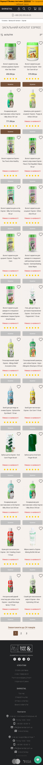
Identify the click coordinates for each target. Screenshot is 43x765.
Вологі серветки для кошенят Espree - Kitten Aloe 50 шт (32, 211)
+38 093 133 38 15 (23, 724)
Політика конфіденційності (21, 678)
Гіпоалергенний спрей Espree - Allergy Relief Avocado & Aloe (10, 363)
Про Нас (21, 693)
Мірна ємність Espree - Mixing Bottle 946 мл (32, 550)
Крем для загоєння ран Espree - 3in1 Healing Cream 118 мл (10, 552)
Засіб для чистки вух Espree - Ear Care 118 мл (32, 409)
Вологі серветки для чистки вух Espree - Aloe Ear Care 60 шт (32, 66)
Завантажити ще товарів (21, 627)
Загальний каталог (15, 20)
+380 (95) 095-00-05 (22, 15)
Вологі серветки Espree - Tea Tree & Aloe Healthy (10, 160)
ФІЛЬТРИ (8, 35)
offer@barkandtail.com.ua (23, 727)
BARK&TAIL (7, 9)
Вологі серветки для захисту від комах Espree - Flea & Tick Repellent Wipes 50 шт (32, 163)
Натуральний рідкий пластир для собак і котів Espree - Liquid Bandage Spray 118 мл (10, 601)
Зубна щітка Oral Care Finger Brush (32, 456)
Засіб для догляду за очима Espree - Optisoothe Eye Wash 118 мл (10, 410)
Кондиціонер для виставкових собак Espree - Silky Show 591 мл (10, 114)
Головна (4, 20)
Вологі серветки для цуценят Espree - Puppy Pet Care (10, 258)
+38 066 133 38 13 (23, 745)
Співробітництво (21, 697)
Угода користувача (21, 681)
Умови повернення (21, 674)
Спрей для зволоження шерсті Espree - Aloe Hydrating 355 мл (32, 599)
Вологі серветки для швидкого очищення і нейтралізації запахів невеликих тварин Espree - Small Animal (10, 313)
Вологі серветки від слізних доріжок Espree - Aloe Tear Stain (10, 66)
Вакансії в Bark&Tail (21, 705)
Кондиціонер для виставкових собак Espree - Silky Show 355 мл (32, 505)
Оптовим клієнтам (21, 701)
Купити (10, 84)
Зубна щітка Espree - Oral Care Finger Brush (10, 456)
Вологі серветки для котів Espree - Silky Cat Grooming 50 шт (10, 211)
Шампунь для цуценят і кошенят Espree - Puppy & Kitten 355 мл (32, 114)
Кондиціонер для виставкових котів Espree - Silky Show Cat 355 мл (10, 505)
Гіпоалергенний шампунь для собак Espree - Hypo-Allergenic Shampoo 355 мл (32, 363)
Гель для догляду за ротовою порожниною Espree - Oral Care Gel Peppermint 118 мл (32, 312)
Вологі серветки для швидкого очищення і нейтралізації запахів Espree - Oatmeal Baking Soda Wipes (32, 261)
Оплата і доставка (21, 670)
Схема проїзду (23, 731)
